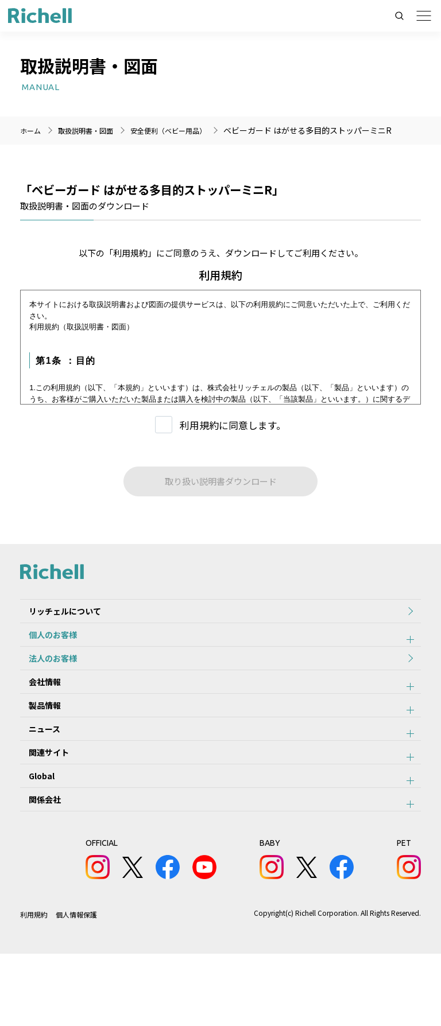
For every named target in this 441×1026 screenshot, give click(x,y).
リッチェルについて (56, 615)
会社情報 (36, 710)
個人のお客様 (44, 646)
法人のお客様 (44, 678)
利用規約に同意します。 (233, 425)
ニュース (36, 773)
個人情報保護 (77, 987)
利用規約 (34, 987)
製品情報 (36, 741)
